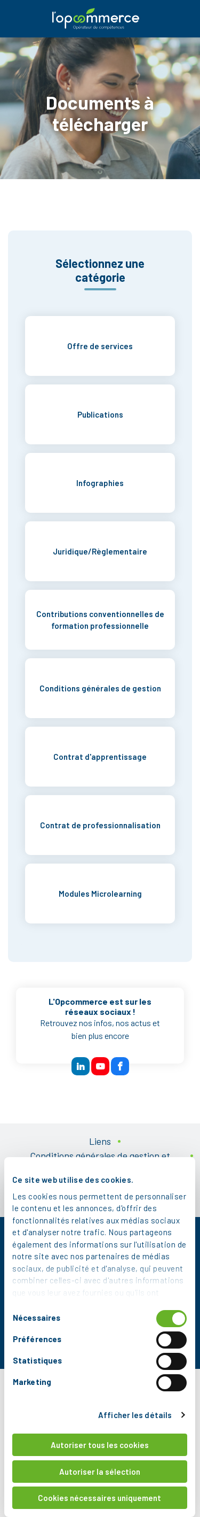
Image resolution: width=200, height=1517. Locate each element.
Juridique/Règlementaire (100, 551)
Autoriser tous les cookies (100, 1445)
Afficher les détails (136, 1415)
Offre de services (100, 346)
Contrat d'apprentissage (100, 756)
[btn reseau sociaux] (80, 1066)
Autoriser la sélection (100, 1471)
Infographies (100, 483)
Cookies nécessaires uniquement (100, 1498)
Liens (100, 1141)
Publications (100, 414)
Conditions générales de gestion (100, 688)
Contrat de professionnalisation (100, 825)
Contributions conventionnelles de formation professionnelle (100, 620)
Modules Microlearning (100, 893)
